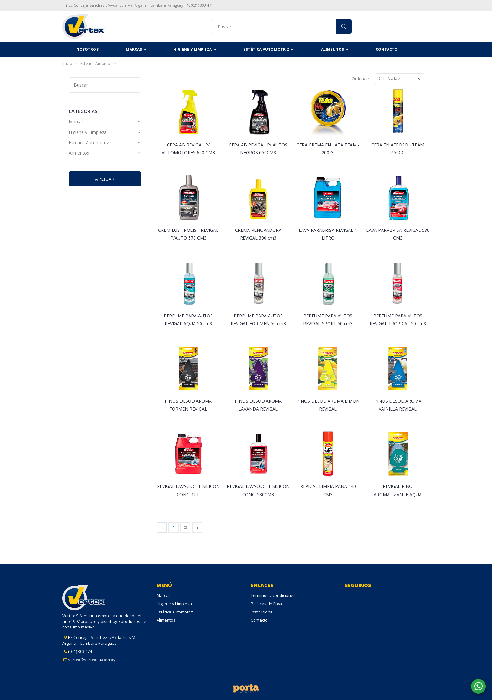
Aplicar (105, 179)
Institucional (262, 612)
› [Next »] (197, 527)
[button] (478, 686)
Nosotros (87, 49)
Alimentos (332, 49)
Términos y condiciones (273, 595)
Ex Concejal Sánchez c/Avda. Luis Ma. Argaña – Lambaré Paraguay (100, 640)
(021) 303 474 (80, 651)
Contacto (387, 49)
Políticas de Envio (267, 604)
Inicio (67, 63)
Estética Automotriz (266, 49)
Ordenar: (360, 79)
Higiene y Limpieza (193, 49)
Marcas (134, 49)
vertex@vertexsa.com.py (91, 659)
